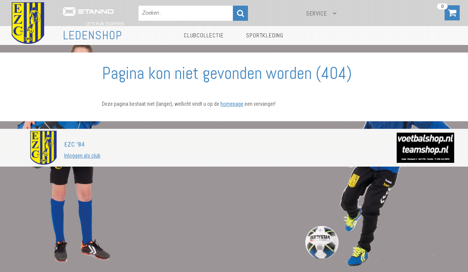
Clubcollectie (203, 35)
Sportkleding (264, 35)
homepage (231, 104)
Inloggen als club (82, 156)
